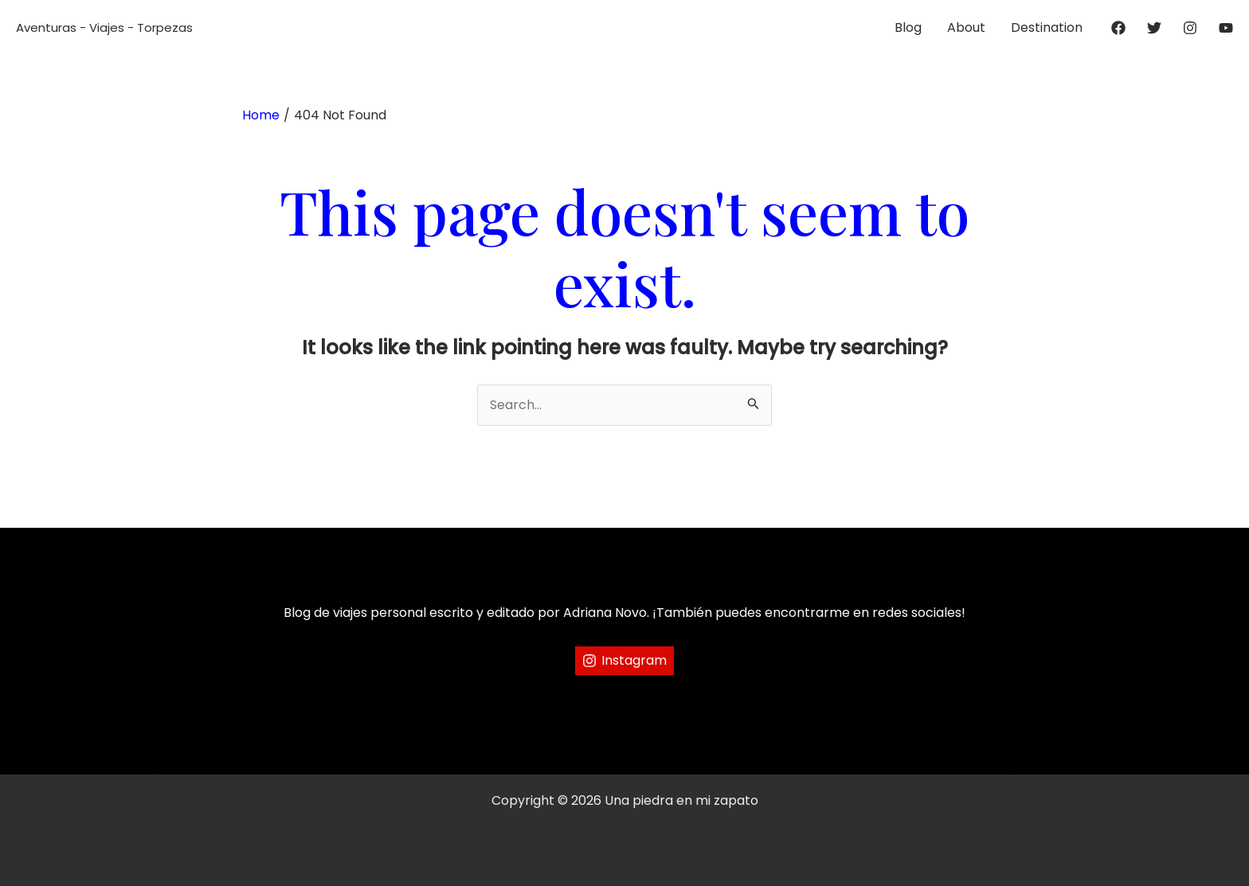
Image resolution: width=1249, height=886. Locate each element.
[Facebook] (1118, 28)
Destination (1047, 27)
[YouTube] (1226, 28)
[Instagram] (1190, 28)
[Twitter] (1154, 28)
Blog (908, 27)
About (966, 27)
